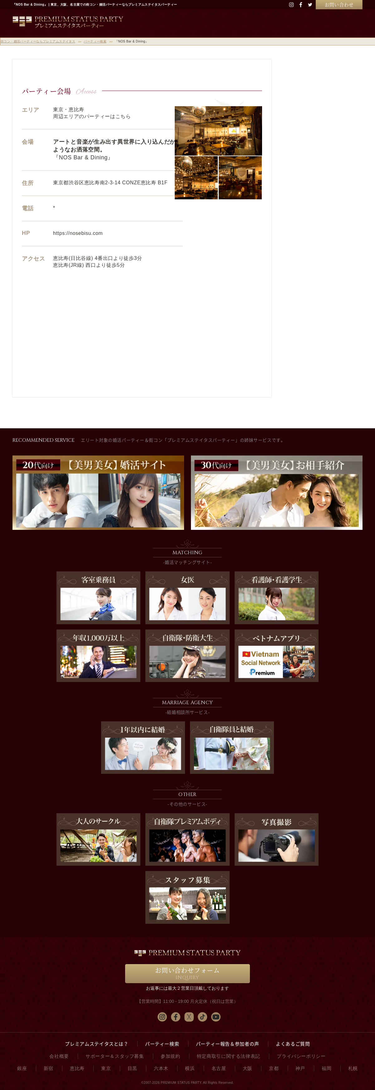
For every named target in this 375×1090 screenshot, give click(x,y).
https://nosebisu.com (78, 233)
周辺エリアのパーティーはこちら (92, 116)
